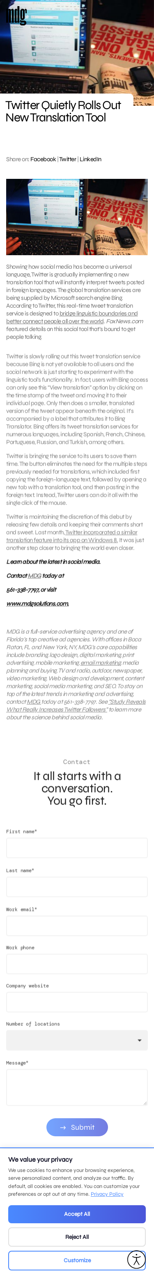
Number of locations (33, 1031)
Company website (27, 993)
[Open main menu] (140, 21)
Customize (77, 1260)
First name (21, 839)
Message (17, 1070)
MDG (34, 579)
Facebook (43, 159)
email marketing (100, 666)
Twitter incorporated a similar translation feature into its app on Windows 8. (72, 540)
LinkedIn (90, 159)
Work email (21, 917)
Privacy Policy (107, 1194)
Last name (20, 878)
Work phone (20, 955)
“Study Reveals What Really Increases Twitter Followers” (76, 709)
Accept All (77, 1214)
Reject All (77, 1237)
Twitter (67, 159)
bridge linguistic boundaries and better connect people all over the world (72, 317)
